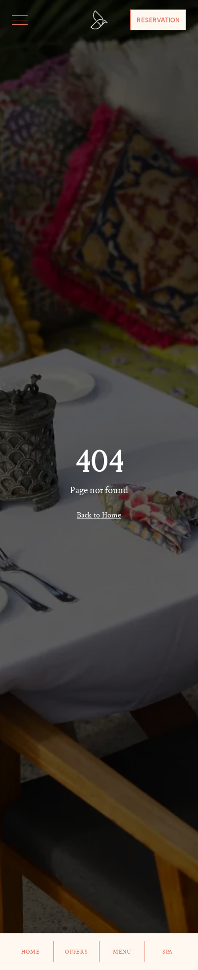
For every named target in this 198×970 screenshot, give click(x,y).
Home (31, 952)
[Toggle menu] (20, 20)
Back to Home (99, 515)
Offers (77, 952)
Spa (167, 952)
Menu (122, 952)
